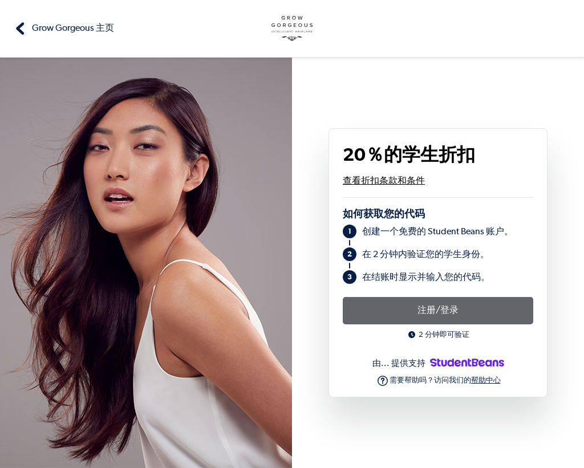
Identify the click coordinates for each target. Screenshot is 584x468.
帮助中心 (486, 380)
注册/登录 (438, 310)
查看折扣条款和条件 (384, 181)
